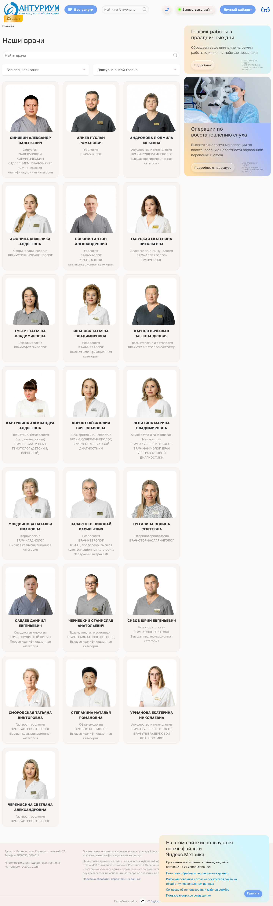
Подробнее (202, 65)
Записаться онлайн (197, 9)
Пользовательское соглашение (188, 895)
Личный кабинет (238, 9)
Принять (253, 893)
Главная (8, 26)
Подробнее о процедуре (212, 167)
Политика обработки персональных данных (112, 878)
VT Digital (153, 901)
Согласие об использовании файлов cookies (197, 889)
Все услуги (80, 9)
